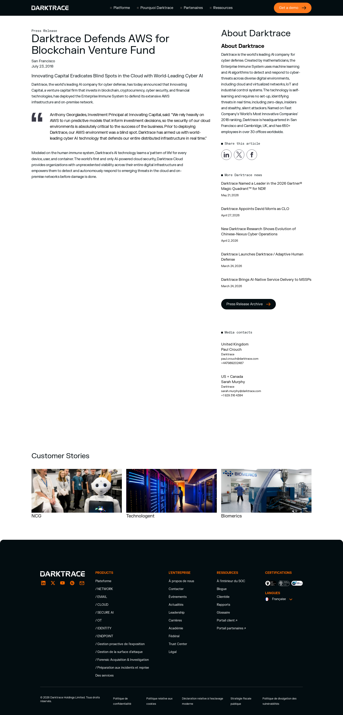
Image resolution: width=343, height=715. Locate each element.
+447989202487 (232, 363)
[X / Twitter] (53, 583)
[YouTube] (63, 583)
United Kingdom (234, 344)
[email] (72, 583)
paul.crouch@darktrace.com (239, 359)
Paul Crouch (231, 349)
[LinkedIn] (43, 583)
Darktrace (227, 354)
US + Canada (232, 377)
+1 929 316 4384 (232, 395)
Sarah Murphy (233, 382)
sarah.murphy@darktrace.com (241, 391)
